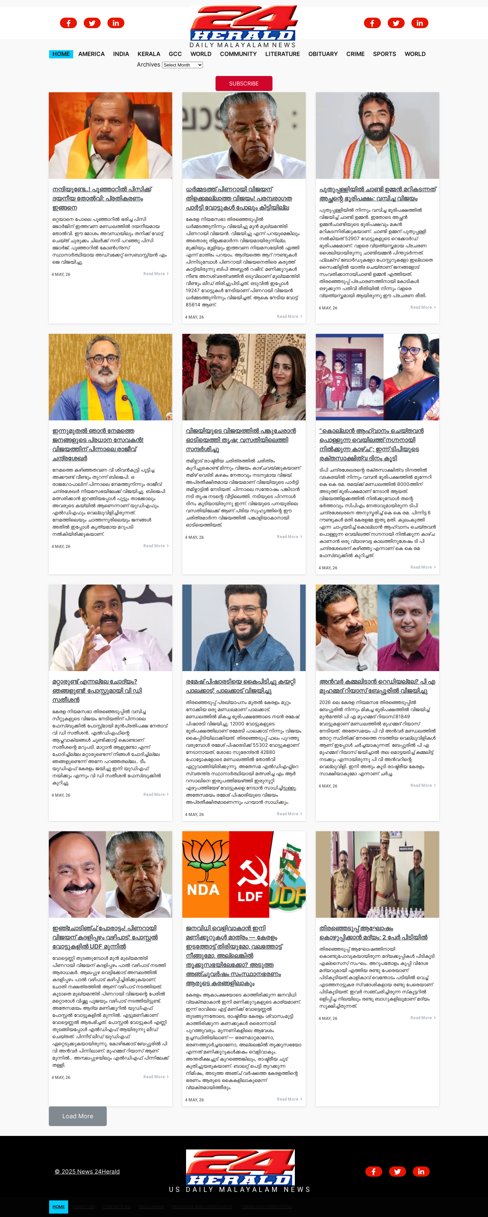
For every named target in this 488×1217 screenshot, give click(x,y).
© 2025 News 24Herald (87, 1171)
